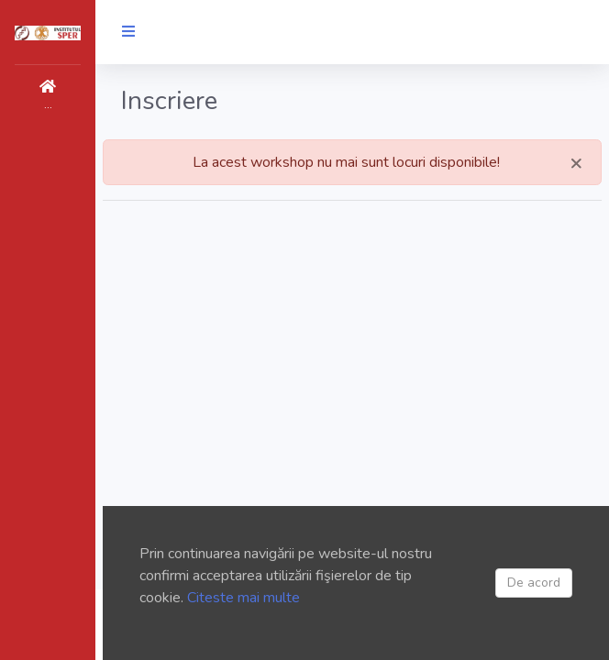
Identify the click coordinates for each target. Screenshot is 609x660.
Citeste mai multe (243, 598)
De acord (533, 582)
